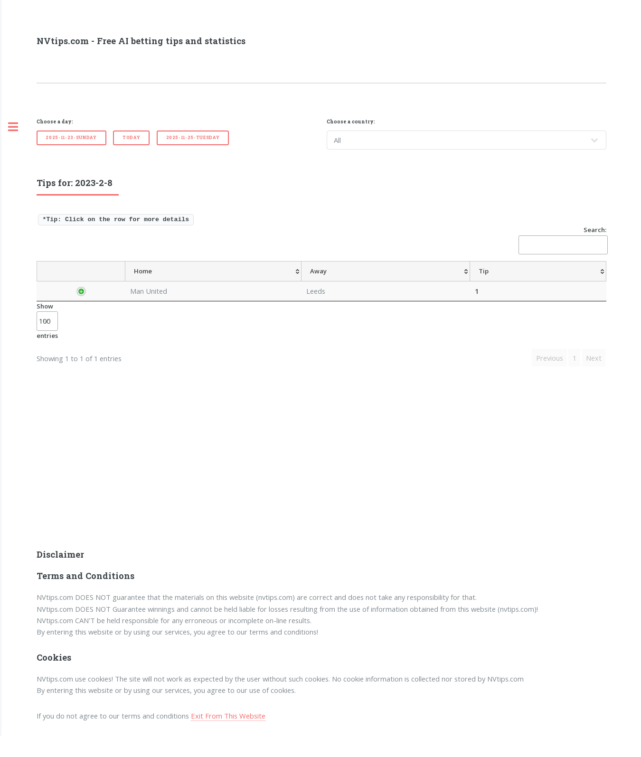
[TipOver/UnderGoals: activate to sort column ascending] (477, 281)
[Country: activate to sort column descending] (78, 281)
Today (131, 137)
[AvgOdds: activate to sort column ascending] (293, 281)
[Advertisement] (321, 488)
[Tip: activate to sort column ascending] (260, 281)
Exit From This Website (228, 736)
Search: (562, 239)
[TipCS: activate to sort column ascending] (395, 281)
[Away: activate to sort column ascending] (228, 281)
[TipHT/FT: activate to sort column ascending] (429, 281)
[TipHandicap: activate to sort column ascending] (346, 281)
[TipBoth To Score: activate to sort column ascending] (537, 281)
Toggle (12, 127)
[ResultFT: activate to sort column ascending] (587, 281)
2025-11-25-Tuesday (193, 137)
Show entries (47, 341)
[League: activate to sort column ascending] (130, 281)
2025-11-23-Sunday (71, 137)
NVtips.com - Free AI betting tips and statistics (141, 41)
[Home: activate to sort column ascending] (186, 281)
